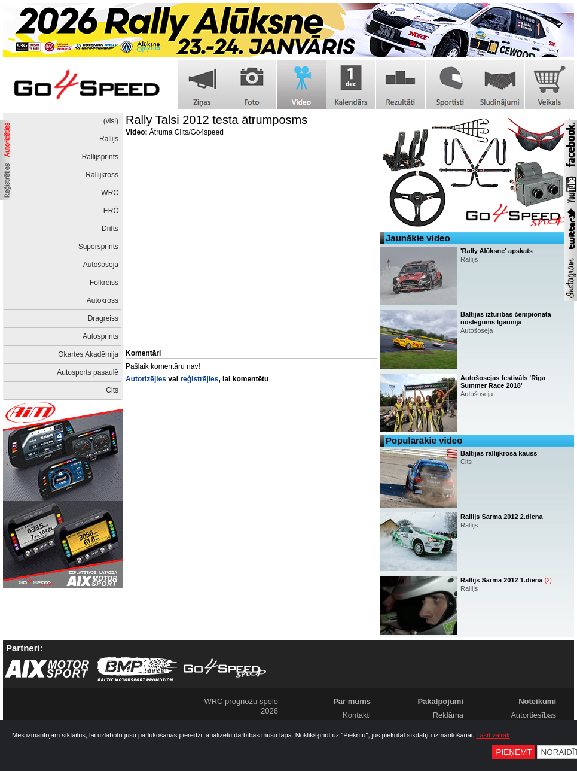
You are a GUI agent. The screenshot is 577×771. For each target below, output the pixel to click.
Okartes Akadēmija (88, 354)
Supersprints (98, 246)
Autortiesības (533, 715)
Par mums (352, 701)
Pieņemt (514, 752)
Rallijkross (102, 175)
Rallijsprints (100, 157)
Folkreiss (104, 282)
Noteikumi (537, 701)
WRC (109, 193)
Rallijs (108, 139)
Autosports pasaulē (87, 372)
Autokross (102, 300)
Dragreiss (103, 318)
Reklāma (448, 715)
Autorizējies (146, 379)
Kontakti (357, 715)
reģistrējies (199, 379)
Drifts (110, 228)
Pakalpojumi (440, 701)
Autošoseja (100, 264)
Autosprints (100, 336)
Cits (112, 390)
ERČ (110, 211)
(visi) (110, 121)
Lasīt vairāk (492, 735)
